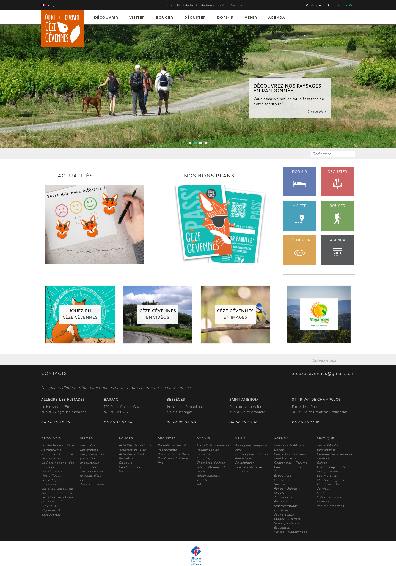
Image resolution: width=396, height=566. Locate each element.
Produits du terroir (172, 445)
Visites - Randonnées (290, 532)
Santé (321, 493)
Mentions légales (330, 480)
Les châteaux (51, 471)
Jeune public (284, 514)
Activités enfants (132, 454)
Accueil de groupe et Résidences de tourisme (212, 450)
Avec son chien (92, 484)
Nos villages (51, 475)
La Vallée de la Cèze (57, 445)
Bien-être (126, 458)
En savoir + (316, 111)
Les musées (89, 467)
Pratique (313, 5)
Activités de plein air (135, 445)
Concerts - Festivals (290, 454)
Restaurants (167, 450)
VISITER (300, 213)
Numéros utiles (329, 484)
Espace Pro (345, 5)
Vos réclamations (330, 506)
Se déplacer (244, 462)
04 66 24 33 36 (243, 422)
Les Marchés (327, 475)
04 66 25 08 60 (181, 422)
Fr (48, 5)
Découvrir (106, 17)
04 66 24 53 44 (118, 422)
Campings (204, 458)
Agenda (276, 17)
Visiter (137, 17)
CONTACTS (54, 373)
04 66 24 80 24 (55, 422)
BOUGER (338, 214)
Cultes (322, 462)
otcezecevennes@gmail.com (323, 373)
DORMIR (300, 178)
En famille (88, 480)
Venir (251, 17)
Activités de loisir (132, 450)
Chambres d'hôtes (210, 462)
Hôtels (201, 484)
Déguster (195, 17)
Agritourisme (51, 450)
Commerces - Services (334, 454)
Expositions (283, 475)
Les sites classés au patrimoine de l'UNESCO (57, 502)
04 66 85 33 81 (306, 422)
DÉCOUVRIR (300, 247)
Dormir (225, 17)
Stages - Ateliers (287, 519)
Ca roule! (126, 462)
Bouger (164, 17)
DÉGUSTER (338, 180)
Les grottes (89, 450)
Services (323, 488)
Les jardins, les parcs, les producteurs (92, 458)
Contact (323, 458)
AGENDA (338, 247)
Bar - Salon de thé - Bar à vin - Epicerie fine (173, 458)
